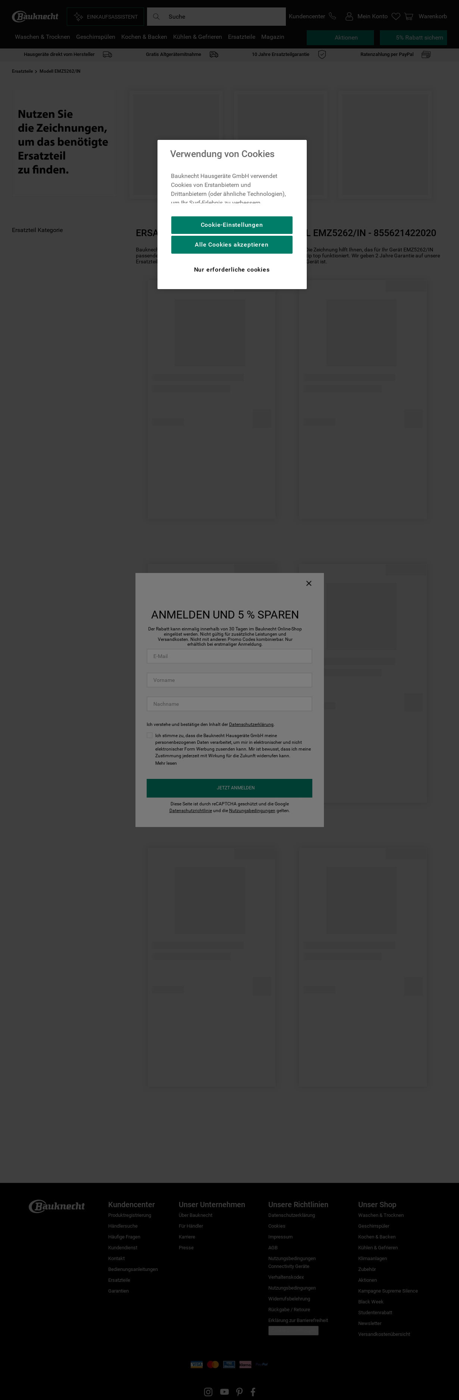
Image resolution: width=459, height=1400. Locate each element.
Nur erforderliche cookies (232, 269)
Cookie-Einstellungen (232, 224)
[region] (232, 214)
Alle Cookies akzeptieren (231, 244)
